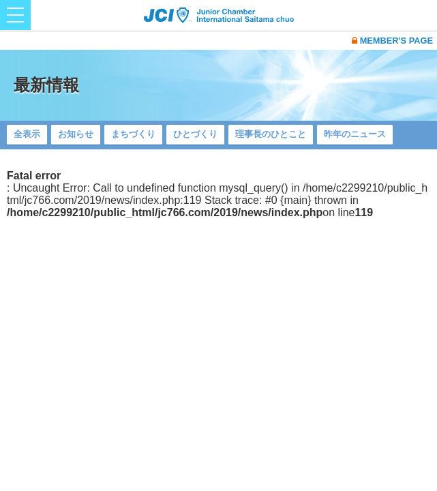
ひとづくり (195, 134)
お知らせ (75, 134)
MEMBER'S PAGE (392, 40)
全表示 (27, 134)
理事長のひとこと (270, 134)
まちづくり (133, 134)
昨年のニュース (355, 134)
